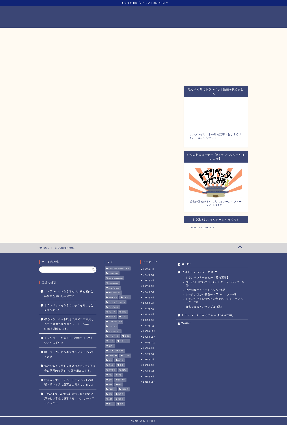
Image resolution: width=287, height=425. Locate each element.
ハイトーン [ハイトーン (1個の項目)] (124, 341)
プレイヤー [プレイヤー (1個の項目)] (113, 355)
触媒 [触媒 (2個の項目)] (110, 399)
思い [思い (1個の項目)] (110, 380)
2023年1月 (148, 269)
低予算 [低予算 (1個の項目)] (120, 360)
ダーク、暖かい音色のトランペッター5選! (211, 294)
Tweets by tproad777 (202, 227)
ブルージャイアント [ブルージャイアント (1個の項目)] (116, 351)
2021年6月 (148, 297)
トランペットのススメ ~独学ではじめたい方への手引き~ (69, 340)
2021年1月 (148, 326)
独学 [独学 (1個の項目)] (120, 384)
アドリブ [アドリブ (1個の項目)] (126, 297)
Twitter (203, 32)
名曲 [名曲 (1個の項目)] (121, 365)
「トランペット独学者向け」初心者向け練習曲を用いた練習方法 (69, 294)
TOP (83, 32)
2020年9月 (148, 348)
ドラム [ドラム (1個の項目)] (111, 341)
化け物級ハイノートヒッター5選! (206, 289)
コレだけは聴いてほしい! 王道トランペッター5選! (215, 284)
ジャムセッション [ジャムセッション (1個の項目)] (115, 322)
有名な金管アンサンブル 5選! (204, 306)
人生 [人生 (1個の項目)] (110, 360)
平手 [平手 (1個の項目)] (120, 375)
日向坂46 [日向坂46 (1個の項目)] (121, 380)
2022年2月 (148, 280)
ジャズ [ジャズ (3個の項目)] (124, 317)
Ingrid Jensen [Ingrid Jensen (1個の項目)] (113, 283)
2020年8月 (148, 354)
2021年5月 (148, 303)
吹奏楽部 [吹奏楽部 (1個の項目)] (112, 370)
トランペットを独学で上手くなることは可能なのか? (69, 308)
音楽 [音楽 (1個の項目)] (121, 404)
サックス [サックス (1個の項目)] (112, 317)
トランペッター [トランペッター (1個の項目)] (114, 331)
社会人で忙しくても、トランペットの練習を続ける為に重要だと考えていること (69, 382)
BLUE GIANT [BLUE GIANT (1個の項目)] (113, 274)
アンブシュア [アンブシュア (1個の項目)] (113, 307)
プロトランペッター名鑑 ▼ (114, 32)
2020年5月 (148, 371)
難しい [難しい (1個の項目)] (111, 404)
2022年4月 (148, 275)
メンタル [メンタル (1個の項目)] (126, 355)
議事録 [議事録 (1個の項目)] (120, 399)
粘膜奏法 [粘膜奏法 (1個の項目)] (125, 389)
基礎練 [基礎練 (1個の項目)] (124, 370)
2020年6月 (148, 365)
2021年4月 (148, 309)
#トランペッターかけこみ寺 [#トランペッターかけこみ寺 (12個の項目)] (119, 268)
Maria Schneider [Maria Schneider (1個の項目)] (114, 293)
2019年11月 (149, 382)
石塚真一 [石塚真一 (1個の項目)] (112, 389)
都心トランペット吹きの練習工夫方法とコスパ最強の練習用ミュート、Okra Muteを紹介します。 (69, 324)
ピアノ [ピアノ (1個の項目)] (111, 346)
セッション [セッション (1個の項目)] (113, 327)
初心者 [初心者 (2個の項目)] (111, 365)
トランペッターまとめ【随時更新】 (208, 277)
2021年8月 (148, 286)
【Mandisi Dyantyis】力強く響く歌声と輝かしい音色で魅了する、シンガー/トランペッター (69, 399)
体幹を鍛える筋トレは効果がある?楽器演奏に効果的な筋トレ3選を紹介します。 (69, 368)
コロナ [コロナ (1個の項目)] (124, 312)
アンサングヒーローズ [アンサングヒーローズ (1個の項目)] (117, 302)
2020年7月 (148, 359)
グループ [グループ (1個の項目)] (112, 312)
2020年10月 (149, 342)
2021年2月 (148, 320)
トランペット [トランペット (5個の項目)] (113, 336)
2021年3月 (148, 314)
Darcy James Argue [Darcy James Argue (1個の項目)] (116, 278)
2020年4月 (148, 376)
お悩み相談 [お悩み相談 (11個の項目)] (113, 297)
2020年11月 (149, 337)
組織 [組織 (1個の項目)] (110, 394)
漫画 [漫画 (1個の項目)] (110, 384)
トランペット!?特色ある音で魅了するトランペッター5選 (214, 300)
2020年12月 (149, 331)
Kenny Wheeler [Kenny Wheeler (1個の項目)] (114, 288)
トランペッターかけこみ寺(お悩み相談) (165, 32)
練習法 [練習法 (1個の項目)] (120, 394)
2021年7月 (148, 292)
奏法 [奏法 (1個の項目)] (110, 375)
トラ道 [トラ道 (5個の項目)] (127, 336)
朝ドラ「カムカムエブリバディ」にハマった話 (69, 354)
